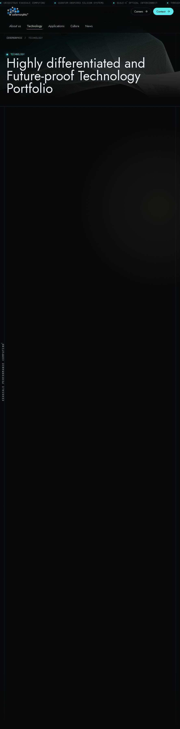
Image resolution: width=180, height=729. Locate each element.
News (89, 26)
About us (15, 26)
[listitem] (23, 464)
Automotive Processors (20, 618)
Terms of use (120, 720)
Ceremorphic (14, 37)
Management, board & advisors (111, 596)
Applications (56, 26)
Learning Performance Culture (111, 603)
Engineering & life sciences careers (113, 618)
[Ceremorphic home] (18, 11)
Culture (74, 26)
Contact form (14, 659)
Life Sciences (14, 611)
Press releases (101, 611)
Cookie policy (164, 720)
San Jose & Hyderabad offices (24, 652)
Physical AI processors (20, 603)
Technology (34, 26)
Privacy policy (142, 720)
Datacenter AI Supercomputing (25, 596)
